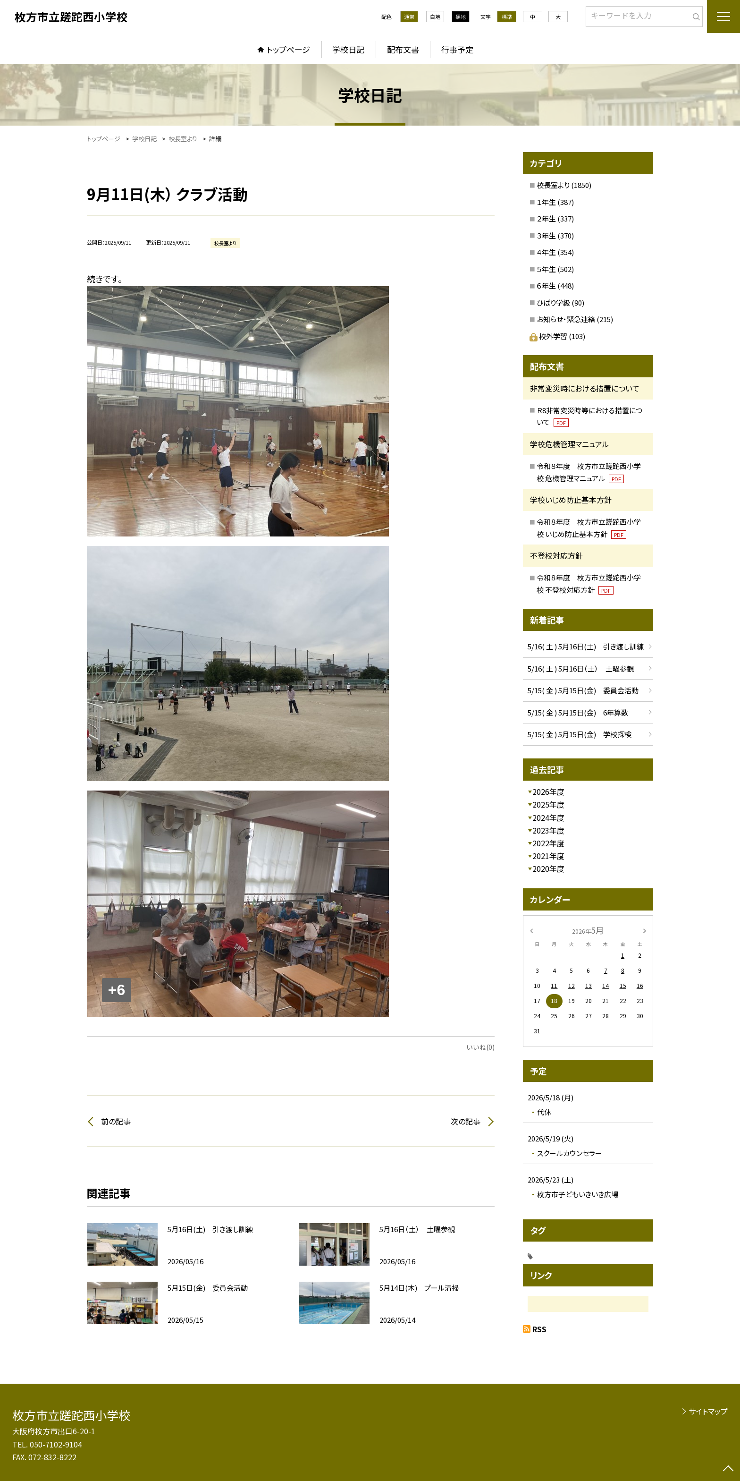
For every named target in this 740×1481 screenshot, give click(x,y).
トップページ (288, 49)
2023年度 (548, 830)
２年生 (546, 218)
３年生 (546, 235)
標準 (507, 16)
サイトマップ (708, 1411)
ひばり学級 (553, 302)
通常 (409, 16)
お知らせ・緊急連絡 (566, 319)
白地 (435, 16)
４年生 (546, 252)
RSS (539, 1329)
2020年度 (548, 868)
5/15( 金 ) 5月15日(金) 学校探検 (579, 734)
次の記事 (465, 1121)
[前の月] (531, 930)
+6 (116, 989)
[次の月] (644, 930)
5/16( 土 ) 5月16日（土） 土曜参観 (581, 668)
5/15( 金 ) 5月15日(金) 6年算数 (578, 712)
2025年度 (548, 804)
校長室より (553, 185)
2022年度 (548, 843)
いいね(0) (480, 1047)
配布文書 (403, 49)
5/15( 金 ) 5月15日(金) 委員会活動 (583, 690)
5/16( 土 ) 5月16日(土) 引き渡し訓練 (586, 646)
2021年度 (548, 855)
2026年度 (548, 791)
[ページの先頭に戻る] (728, 1469)
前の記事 (116, 1121)
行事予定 (457, 49)
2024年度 (548, 817)
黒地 (460, 16)
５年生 (546, 269)
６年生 (546, 285)
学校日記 (348, 49)
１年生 (546, 202)
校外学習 (549, 336)
